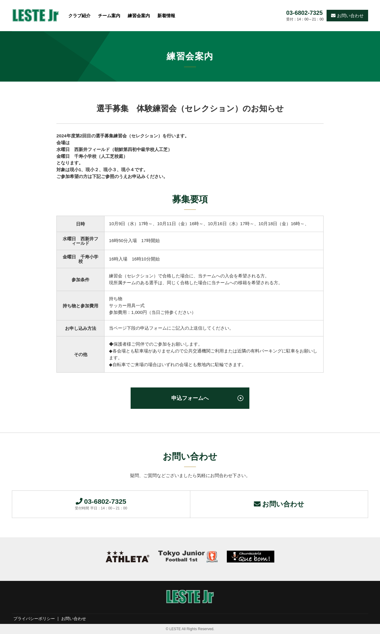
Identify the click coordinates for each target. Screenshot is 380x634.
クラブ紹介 (79, 15)
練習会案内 (139, 15)
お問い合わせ (347, 15)
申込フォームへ (190, 398)
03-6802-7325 (304, 13)
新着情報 (166, 15)
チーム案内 (109, 15)
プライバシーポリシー (34, 619)
